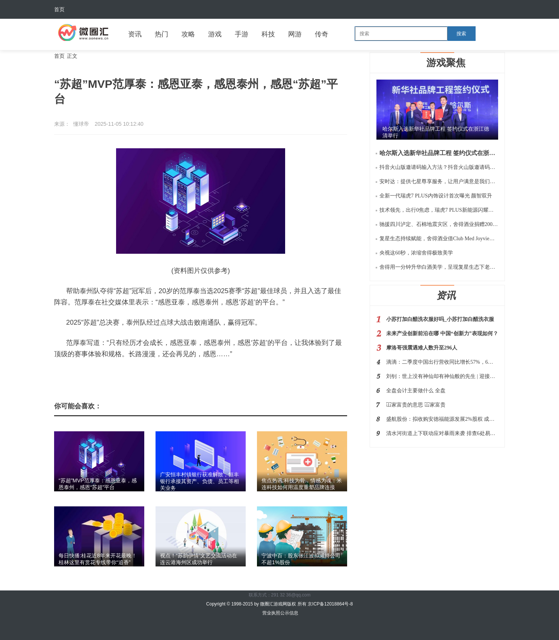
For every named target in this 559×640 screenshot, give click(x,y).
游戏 (215, 34)
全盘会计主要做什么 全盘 (416, 390)
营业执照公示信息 (279, 613)
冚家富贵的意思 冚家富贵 (416, 405)
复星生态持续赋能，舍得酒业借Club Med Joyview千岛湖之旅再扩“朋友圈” (438, 238)
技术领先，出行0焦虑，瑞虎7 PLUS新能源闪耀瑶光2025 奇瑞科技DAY (438, 210)
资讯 (135, 34)
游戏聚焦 (445, 62)
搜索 (461, 33)
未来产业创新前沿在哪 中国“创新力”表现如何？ (442, 333)
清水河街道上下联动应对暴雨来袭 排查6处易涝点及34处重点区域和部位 (442, 433)
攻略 (188, 34)
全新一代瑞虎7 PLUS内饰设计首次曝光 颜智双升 (435, 196)
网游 (295, 34)
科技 (268, 34)
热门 (161, 34)
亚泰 (117, 374)
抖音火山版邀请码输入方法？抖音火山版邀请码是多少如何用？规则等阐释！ (438, 167)
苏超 (102, 374)
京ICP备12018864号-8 (330, 604)
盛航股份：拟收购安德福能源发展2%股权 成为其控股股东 (442, 419)
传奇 (321, 34)
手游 (241, 34)
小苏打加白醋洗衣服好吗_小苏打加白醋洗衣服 (440, 319)
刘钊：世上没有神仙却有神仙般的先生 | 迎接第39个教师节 (442, 376)
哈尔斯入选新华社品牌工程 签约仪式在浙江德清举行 (438, 153)
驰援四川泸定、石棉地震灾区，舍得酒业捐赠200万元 (438, 224)
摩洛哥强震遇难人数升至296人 (421, 348)
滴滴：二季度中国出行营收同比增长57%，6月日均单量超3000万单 (442, 362)
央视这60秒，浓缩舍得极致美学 (416, 253)
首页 (59, 9)
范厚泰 (136, 374)
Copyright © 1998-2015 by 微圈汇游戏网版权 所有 (257, 604)
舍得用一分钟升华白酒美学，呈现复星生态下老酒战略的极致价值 (438, 267)
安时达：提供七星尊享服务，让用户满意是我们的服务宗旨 (438, 181)
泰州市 (158, 374)
